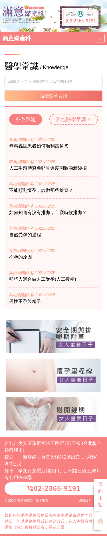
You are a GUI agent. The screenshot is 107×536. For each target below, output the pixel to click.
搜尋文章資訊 (53, 95)
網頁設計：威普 (90, 501)
